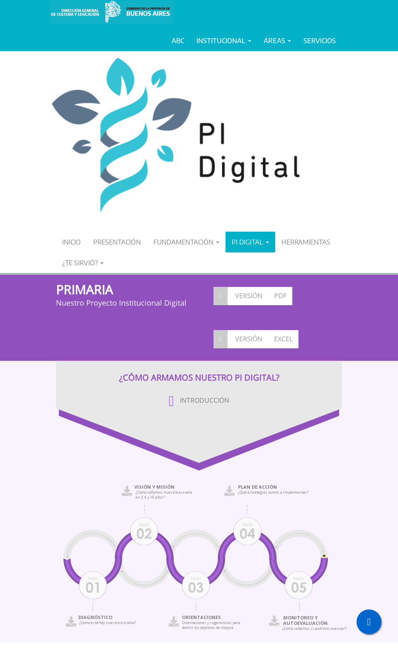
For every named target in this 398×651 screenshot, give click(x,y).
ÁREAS (277, 41)
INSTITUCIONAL (224, 41)
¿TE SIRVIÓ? (83, 263)
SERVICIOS (319, 41)
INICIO (71, 242)
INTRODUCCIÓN (199, 400)
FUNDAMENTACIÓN (186, 242)
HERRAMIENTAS (306, 242)
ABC (178, 41)
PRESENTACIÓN (117, 242)
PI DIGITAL (250, 242)
